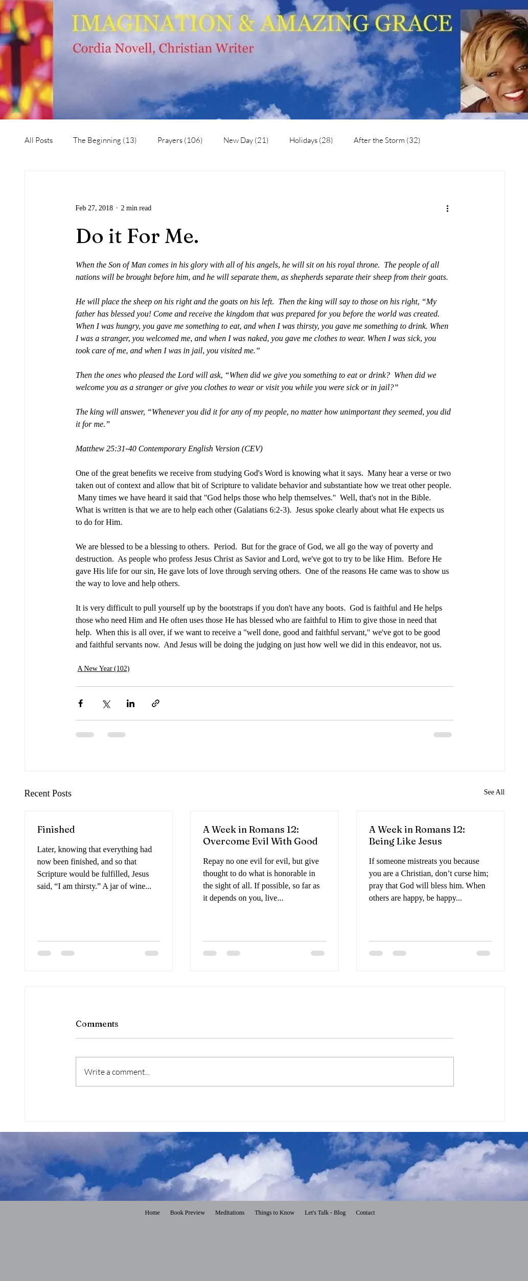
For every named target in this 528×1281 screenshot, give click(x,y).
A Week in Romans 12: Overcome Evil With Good (260, 835)
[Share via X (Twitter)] (105, 703)
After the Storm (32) (387, 140)
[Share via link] (155, 703)
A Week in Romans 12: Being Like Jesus (417, 835)
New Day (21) (246, 140)
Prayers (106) (180, 140)
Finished (56, 829)
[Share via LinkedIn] (130, 703)
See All (494, 792)
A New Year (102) (104, 668)
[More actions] (448, 208)
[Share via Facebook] (80, 703)
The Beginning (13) (105, 140)
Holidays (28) (311, 140)
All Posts (39, 140)
